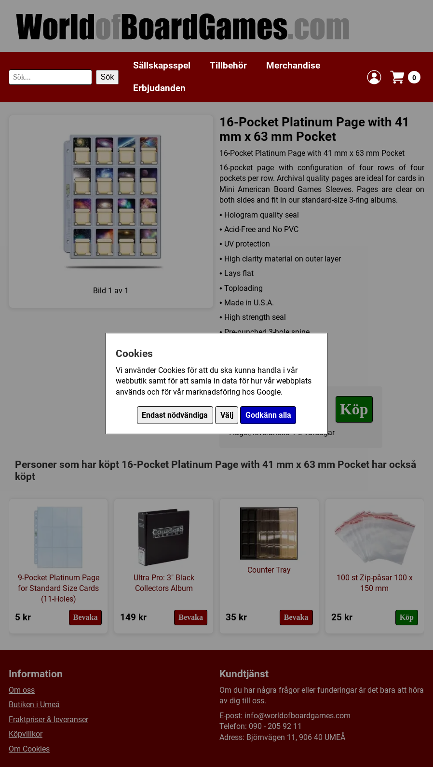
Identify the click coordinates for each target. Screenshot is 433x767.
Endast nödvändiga (175, 415)
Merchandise (293, 65)
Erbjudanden (159, 88)
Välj (226, 415)
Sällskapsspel (161, 65)
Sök (107, 77)
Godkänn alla (268, 415)
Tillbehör (228, 65)
